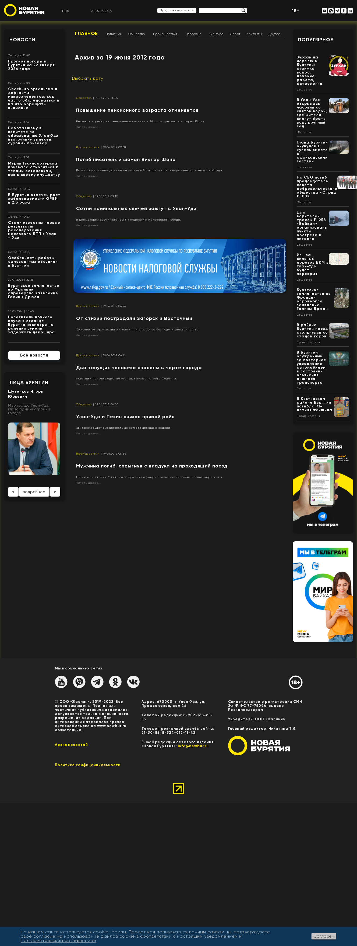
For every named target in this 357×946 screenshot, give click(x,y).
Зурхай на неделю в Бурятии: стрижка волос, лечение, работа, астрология (309, 70)
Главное (86, 33)
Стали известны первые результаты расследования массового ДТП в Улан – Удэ (34, 230)
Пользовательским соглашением (58, 940)
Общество (136, 34)
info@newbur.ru (193, 746)
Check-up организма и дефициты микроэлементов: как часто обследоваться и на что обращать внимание (33, 98)
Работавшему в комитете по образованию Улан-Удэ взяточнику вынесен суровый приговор (33, 135)
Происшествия (165, 34)
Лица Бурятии (28, 382)
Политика (113, 34)
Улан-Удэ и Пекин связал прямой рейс (125, 417)
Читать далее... (88, 126)
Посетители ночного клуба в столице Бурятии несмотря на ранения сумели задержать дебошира (31, 324)
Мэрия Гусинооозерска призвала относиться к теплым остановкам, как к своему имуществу (34, 169)
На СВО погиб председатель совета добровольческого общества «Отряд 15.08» (317, 186)
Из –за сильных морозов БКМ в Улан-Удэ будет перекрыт (313, 264)
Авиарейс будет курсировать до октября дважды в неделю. (123, 427)
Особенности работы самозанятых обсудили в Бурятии (33, 262)
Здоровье (194, 34)
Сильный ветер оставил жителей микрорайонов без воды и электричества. (138, 329)
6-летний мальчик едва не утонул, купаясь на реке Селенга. (126, 378)
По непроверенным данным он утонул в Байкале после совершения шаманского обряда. (149, 170)
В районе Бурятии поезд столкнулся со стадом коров (312, 330)
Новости (22, 40)
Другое (274, 34)
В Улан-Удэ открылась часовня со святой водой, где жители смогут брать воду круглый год (312, 112)
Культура (216, 34)
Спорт (235, 34)
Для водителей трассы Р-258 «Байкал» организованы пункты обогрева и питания (312, 225)
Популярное (315, 40)
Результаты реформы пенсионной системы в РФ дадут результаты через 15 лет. (140, 121)
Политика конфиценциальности (88, 765)
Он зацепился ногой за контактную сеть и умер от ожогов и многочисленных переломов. (149, 477)
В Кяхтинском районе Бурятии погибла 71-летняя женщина (314, 404)
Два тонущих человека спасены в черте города (139, 368)
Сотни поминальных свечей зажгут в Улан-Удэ (136, 208)
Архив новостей (71, 745)
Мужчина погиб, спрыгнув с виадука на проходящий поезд (152, 466)
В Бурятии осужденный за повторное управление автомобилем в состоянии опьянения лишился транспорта (311, 367)
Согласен (323, 936)
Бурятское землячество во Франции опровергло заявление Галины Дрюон (33, 291)
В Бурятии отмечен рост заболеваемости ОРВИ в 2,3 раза (34, 199)
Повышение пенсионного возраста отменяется (137, 110)
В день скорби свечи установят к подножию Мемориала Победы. (128, 219)
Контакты (254, 34)
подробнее (34, 492)
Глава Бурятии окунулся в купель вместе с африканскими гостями (312, 151)
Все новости (34, 355)
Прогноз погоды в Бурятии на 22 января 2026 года (31, 65)
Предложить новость (177, 10)
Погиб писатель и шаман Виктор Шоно (126, 159)
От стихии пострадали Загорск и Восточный (134, 318)
